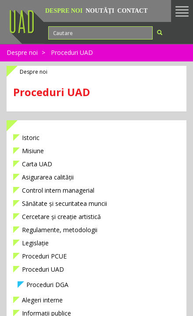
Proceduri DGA (47, 284)
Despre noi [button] (63, 10)
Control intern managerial (58, 190)
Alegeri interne (42, 300)
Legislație (35, 243)
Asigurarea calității (48, 177)
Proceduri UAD (72, 52)
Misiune (33, 151)
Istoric (30, 137)
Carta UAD (37, 164)
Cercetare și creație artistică (61, 216)
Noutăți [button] (100, 10)
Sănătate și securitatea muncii (64, 203)
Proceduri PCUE (44, 256)
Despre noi (22, 52)
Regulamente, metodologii (59, 230)
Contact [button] (133, 10)
